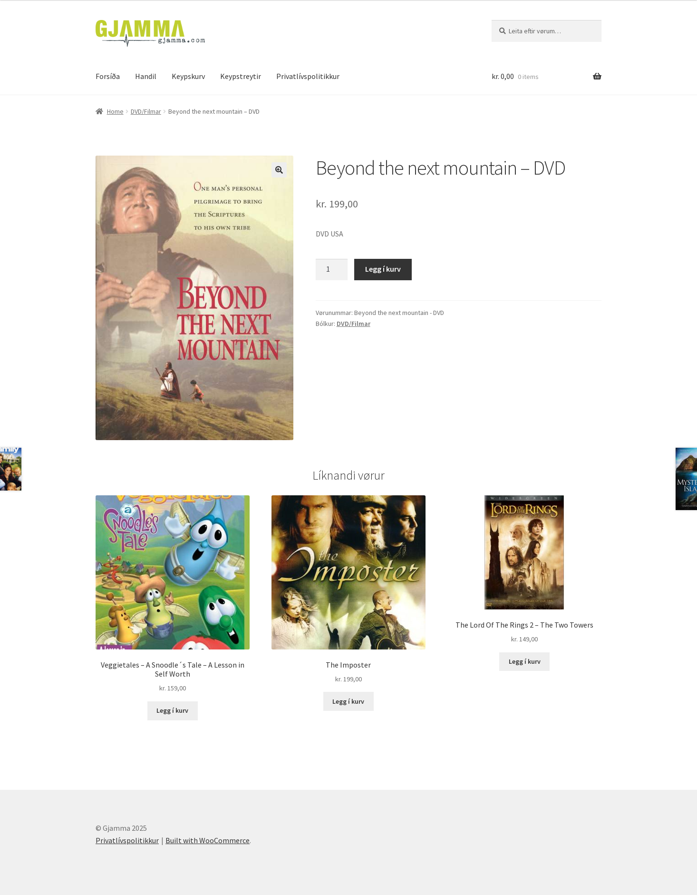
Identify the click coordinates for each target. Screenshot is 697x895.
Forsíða (108, 76)
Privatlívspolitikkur (307, 76)
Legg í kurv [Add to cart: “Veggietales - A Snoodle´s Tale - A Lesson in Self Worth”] (172, 710)
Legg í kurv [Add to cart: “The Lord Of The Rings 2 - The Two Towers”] (525, 661)
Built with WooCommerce (207, 840)
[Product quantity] (332, 270)
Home (115, 111)
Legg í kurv (383, 269)
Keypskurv (188, 76)
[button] (279, 169)
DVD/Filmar (146, 111)
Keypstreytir (240, 76)
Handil (145, 76)
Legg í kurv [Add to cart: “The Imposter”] (348, 701)
